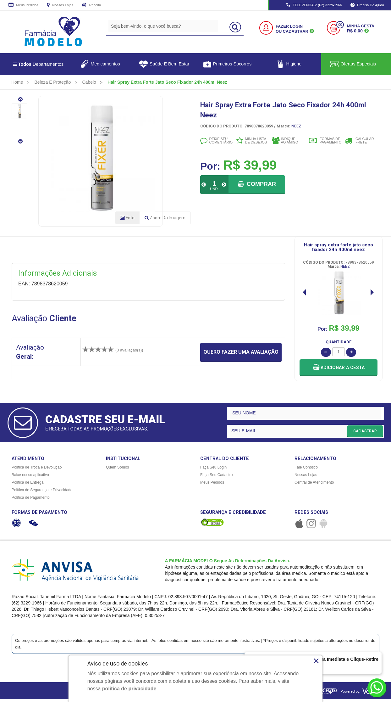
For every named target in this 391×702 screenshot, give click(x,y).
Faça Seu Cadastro (216, 477)
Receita (91, 5)
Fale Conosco (306, 469)
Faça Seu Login (213, 469)
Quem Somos (117, 469)
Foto (127, 219)
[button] (338, 369)
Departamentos (38, 64)
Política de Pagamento (31, 499)
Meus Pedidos (23, 5)
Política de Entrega (27, 484)
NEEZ (296, 126)
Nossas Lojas (60, 5)
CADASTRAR (365, 432)
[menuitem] (17, 82)
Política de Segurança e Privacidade (42, 492)
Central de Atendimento (314, 484)
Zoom (165, 219)
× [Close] (316, 661)
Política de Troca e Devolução (37, 469)
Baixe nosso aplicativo (30, 477)
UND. (214, 189)
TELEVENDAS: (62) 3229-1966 (314, 5)
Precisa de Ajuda (367, 5)
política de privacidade (129, 688)
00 (340, 25)
